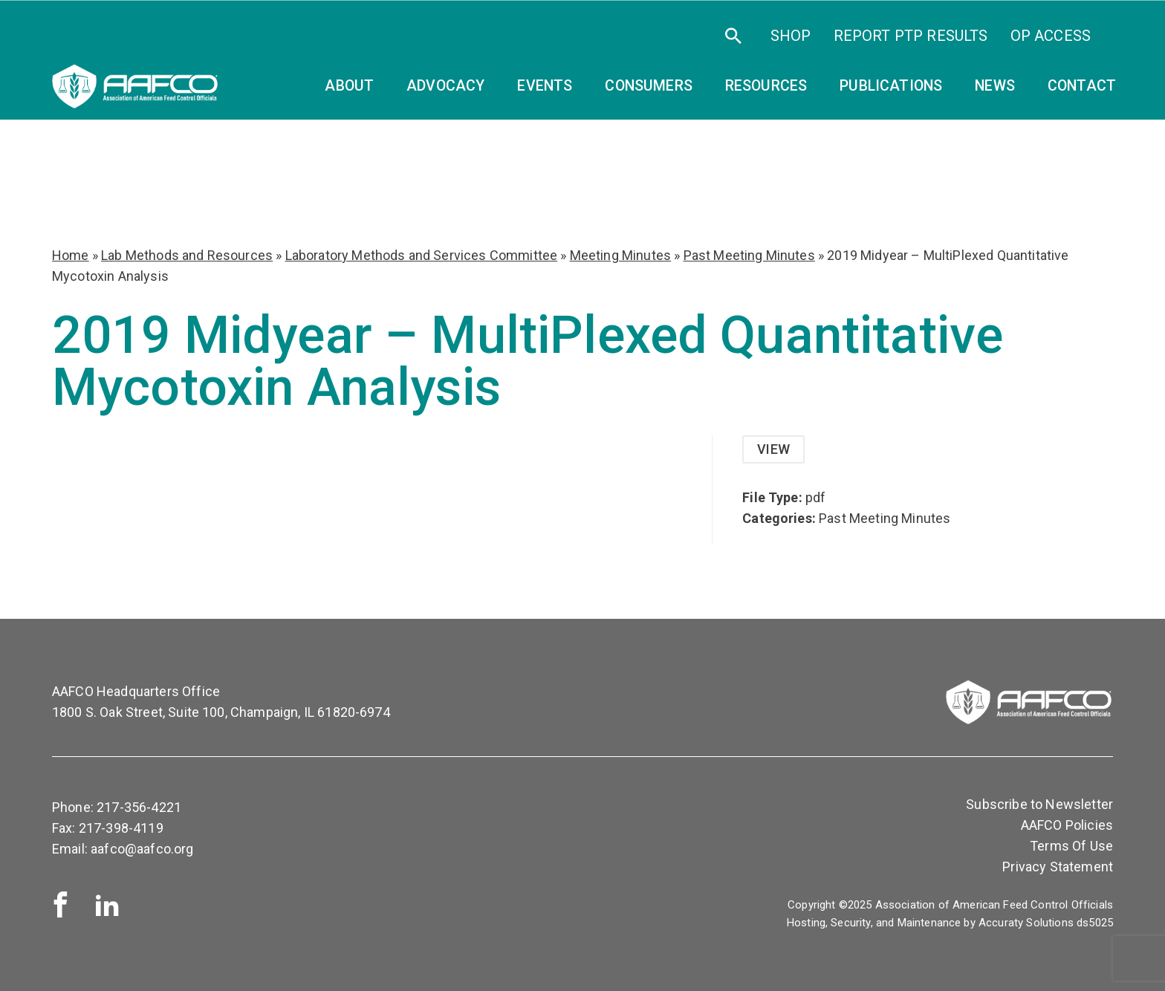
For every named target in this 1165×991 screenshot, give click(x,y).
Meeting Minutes (620, 255)
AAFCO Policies (1067, 825)
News (995, 85)
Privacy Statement (1057, 866)
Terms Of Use (1071, 846)
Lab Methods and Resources (187, 255)
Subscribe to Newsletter (1039, 804)
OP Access (1050, 36)
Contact (1082, 85)
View (773, 449)
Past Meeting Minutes (749, 255)
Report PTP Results (911, 36)
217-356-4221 (139, 807)
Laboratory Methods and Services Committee (421, 255)
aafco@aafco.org (142, 849)
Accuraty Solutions (1026, 922)
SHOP (790, 36)
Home (70, 255)
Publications (891, 85)
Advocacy (445, 85)
